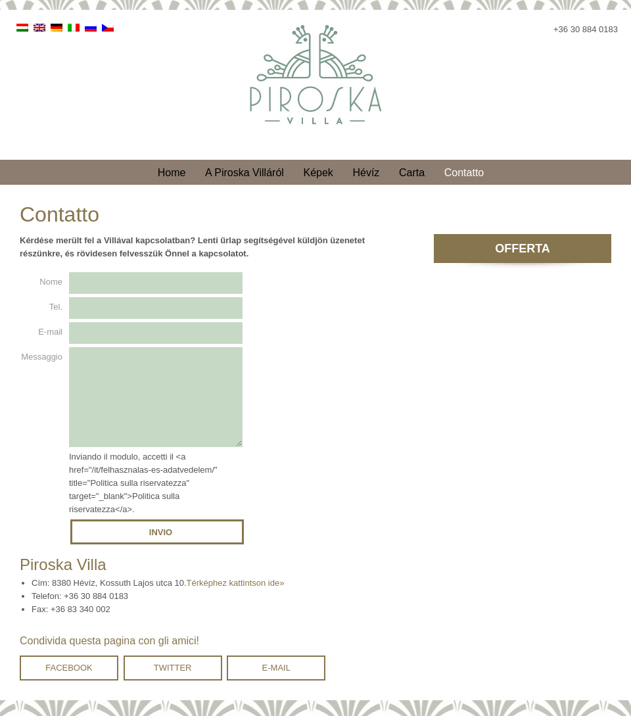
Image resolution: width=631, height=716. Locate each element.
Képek (318, 172)
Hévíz (365, 172)
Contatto (464, 172)
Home (172, 172)
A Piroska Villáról (244, 172)
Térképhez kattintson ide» (236, 599)
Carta (412, 172)
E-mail (276, 683)
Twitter (173, 683)
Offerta (522, 248)
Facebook (69, 683)
